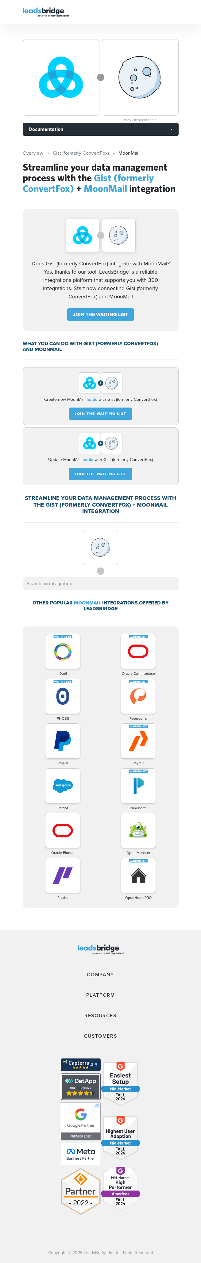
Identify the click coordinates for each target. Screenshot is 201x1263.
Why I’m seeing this (140, 120)
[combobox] (101, 583)
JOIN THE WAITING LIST (100, 314)
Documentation (46, 129)
